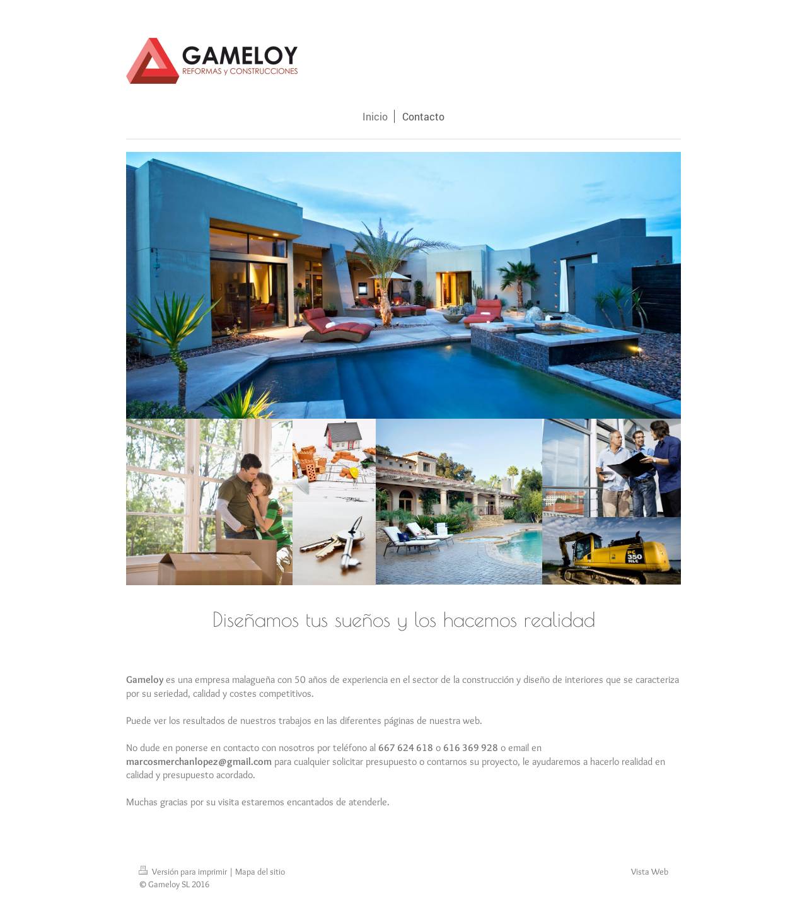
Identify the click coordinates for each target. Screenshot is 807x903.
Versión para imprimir (184, 871)
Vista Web (649, 871)
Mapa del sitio (260, 871)
